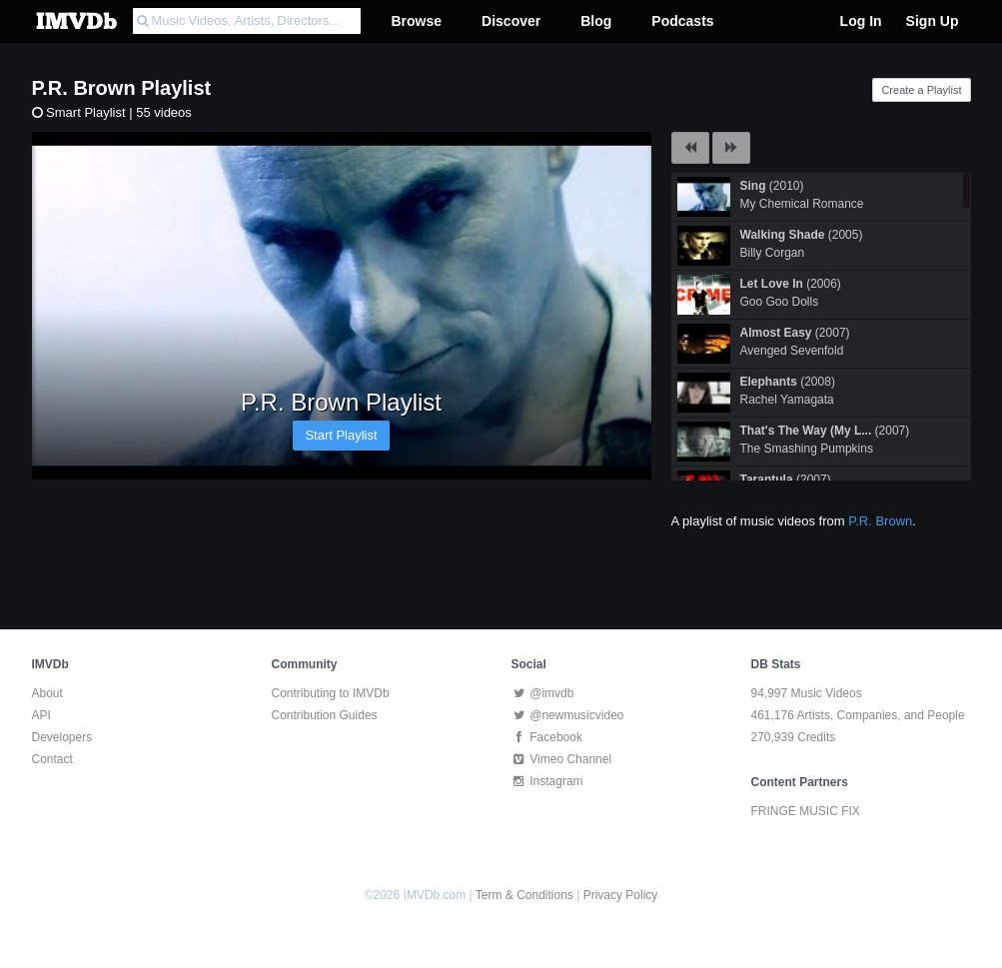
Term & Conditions (524, 895)
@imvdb (542, 693)
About (47, 693)
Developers (62, 737)
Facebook (546, 737)
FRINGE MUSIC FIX (805, 811)
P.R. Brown (84, 88)
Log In (861, 21)
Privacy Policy (620, 895)
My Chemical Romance (802, 204)
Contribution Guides (325, 715)
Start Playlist (341, 435)
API (41, 715)
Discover (511, 21)
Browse (417, 21)
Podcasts (682, 21)
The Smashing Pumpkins (806, 449)
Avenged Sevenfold (792, 351)
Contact (52, 759)
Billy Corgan (772, 253)
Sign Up (932, 21)
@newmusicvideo (567, 715)
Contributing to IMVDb (331, 693)
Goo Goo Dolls (779, 302)
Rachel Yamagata (787, 400)
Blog (595, 21)
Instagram (547, 781)
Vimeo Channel (561, 759)
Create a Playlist (921, 90)
